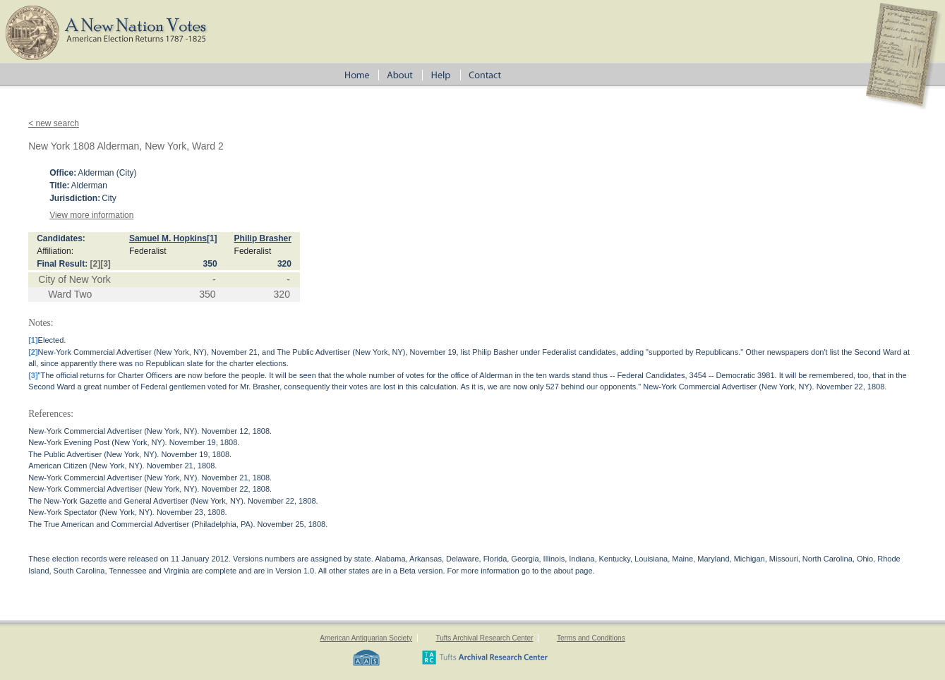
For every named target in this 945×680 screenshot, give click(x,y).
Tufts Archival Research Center (484, 638)
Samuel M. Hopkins (168, 238)
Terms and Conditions (591, 638)
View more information (91, 215)
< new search (53, 123)
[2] (95, 264)
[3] (105, 264)
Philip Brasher (262, 238)
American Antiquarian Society (366, 638)
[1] (212, 238)
